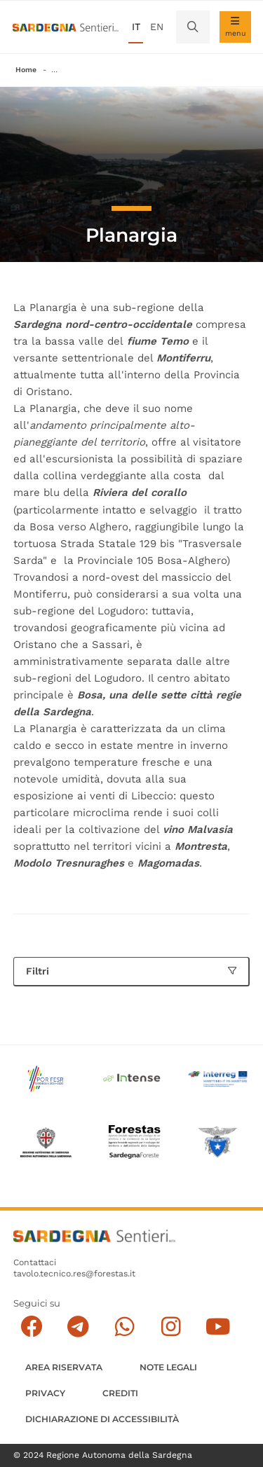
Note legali (168, 1367)
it (136, 26)
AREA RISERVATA (63, 1367)
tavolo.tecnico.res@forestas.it (74, 1274)
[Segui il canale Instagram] (171, 1326)
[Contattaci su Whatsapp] (124, 1326)
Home (25, 69)
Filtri (131, 971)
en (156, 26)
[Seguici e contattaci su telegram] (78, 1326)
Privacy (45, 1393)
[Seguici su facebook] (31, 1326)
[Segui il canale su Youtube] (218, 1326)
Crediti (120, 1393)
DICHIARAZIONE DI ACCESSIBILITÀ (102, 1419)
